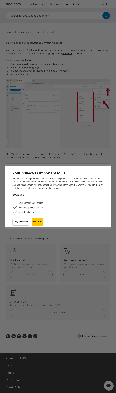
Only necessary (21, 222)
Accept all (37, 222)
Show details (18, 195)
